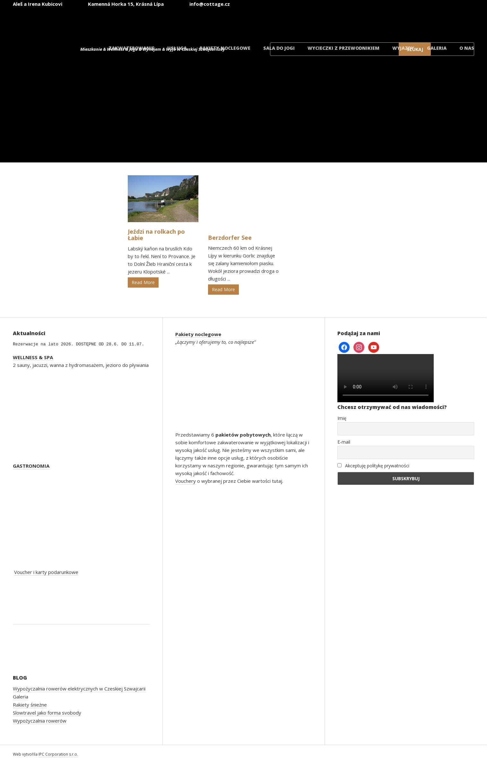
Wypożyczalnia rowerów (39, 720)
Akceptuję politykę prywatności (373, 466)
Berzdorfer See (230, 237)
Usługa (177, 48)
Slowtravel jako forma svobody (47, 712)
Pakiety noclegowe (225, 48)
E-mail (343, 442)
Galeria (437, 48)
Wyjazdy (403, 48)
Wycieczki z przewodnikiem (343, 48)
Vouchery (185, 481)
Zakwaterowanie (131, 48)
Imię (341, 418)
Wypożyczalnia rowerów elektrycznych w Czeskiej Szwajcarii (79, 688)
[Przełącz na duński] (452, 22)
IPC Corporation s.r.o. (58, 754)
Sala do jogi (279, 48)
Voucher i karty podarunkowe (46, 572)
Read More (143, 282)
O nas (466, 48)
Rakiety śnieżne (30, 704)
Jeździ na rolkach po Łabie (156, 235)
